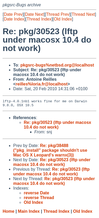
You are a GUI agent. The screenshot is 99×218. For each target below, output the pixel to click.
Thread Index (39, 19)
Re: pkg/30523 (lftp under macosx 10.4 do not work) (57, 126)
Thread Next (83, 14)
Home (8, 213)
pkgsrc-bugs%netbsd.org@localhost (57, 65)
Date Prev (13, 14)
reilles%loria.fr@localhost (41, 84)
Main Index (29, 213)
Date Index (14, 19)
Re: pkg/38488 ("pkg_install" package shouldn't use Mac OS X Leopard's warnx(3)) (50, 152)
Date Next (34, 14)
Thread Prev (57, 14)
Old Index (63, 19)
